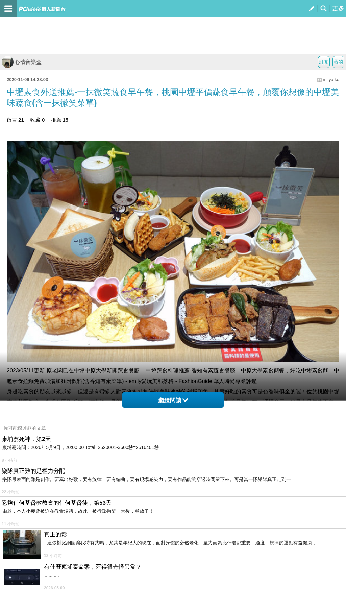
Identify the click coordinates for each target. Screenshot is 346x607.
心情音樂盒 (22, 62)
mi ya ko (331, 79)
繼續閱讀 (173, 400)
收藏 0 (37, 120)
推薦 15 (59, 120)
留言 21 (15, 120)
